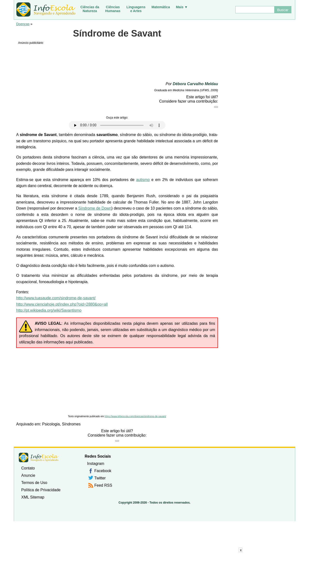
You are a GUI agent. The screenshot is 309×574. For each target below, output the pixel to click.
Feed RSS (103, 485)
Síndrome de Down (94, 208)
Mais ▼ (182, 7)
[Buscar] (255, 9)
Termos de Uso (34, 483)
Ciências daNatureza (89, 9)
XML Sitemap (32, 497)
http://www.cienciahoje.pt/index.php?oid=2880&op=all (62, 304)
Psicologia (51, 424)
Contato (28, 468)
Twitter (100, 478)
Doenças (22, 24)
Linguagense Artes (136, 9)
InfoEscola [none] (38, 457)
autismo (143, 180)
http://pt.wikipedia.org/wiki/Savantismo (48, 310)
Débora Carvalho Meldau (195, 84)
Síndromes (71, 424)
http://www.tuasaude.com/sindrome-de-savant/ (56, 298)
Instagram (95, 463)
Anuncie (28, 475)
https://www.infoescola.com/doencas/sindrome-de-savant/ (135, 416)
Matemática (160, 7)
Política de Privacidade (41, 490)
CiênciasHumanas (112, 9)
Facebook (102, 471)
